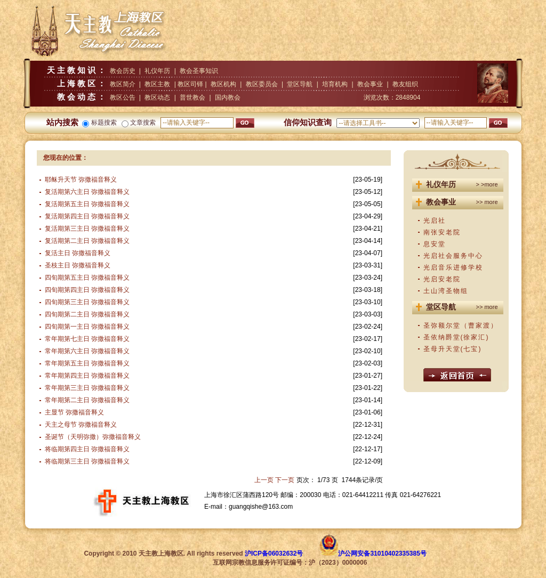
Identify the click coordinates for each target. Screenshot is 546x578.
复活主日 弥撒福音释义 (77, 253)
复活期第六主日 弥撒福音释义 (87, 192)
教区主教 (157, 84)
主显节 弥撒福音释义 (74, 412)
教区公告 (122, 97)
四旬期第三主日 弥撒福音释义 (87, 302)
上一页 (264, 480)
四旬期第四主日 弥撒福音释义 (87, 290)
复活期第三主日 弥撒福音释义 (87, 228)
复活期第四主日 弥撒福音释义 (87, 216)
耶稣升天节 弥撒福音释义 (81, 179)
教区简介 (122, 84)
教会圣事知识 (199, 71)
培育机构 (335, 84)
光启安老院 (442, 279)
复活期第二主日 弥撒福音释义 (87, 241)
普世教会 (192, 97)
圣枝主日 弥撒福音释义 (77, 265)
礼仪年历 (157, 71)
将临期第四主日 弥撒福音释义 (87, 449)
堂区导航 (299, 84)
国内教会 (227, 97)
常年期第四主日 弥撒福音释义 (87, 375)
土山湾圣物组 (445, 291)
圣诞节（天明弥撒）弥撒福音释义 (93, 437)
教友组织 (405, 84)
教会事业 (370, 84)
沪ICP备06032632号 (274, 553)
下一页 (284, 480)
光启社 (434, 220)
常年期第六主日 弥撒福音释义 (87, 351)
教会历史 (122, 71)
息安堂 (434, 244)
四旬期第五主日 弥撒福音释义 (87, 277)
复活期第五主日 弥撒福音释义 (87, 204)
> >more (487, 184)
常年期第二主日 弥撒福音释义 (87, 400)
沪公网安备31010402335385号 (382, 553)
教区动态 (157, 97)
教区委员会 (262, 84)
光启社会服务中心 (453, 255)
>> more (487, 202)
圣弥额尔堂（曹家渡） (460, 325)
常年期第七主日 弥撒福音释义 (87, 339)
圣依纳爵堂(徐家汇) (456, 337)
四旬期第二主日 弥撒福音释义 (87, 314)
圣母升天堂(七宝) (452, 349)
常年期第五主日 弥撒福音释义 (87, 363)
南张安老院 (442, 232)
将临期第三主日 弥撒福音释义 (87, 461)
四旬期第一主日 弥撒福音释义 (87, 326)
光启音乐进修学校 (453, 267)
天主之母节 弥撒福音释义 (81, 424)
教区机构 (223, 84)
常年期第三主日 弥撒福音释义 (87, 388)
